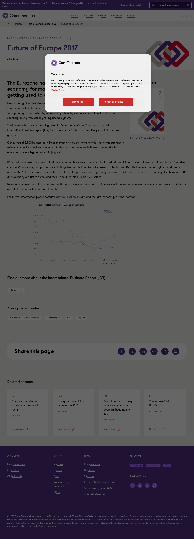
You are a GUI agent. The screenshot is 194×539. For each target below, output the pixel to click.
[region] (98, 83)
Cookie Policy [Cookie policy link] (57, 89)
